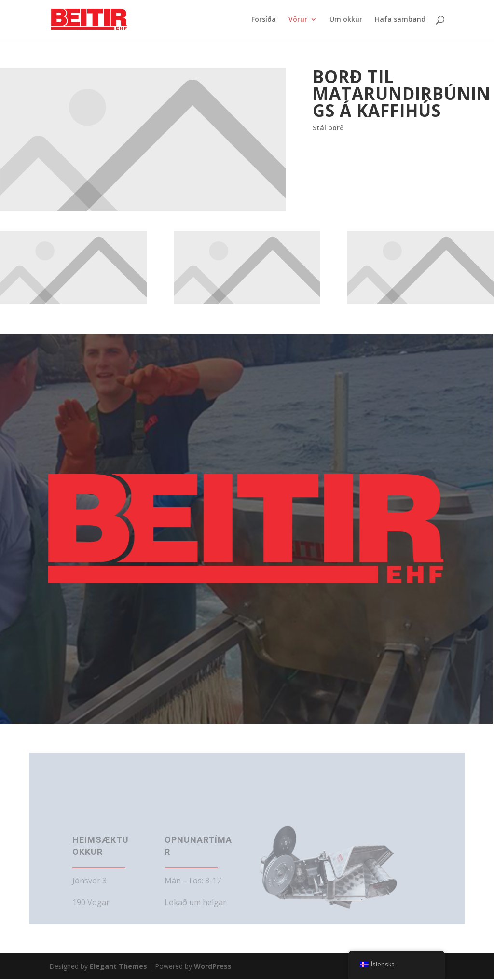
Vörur (297, 20)
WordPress (213, 966)
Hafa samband (400, 20)
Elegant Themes (118, 966)
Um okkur (345, 20)
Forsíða (263, 20)
